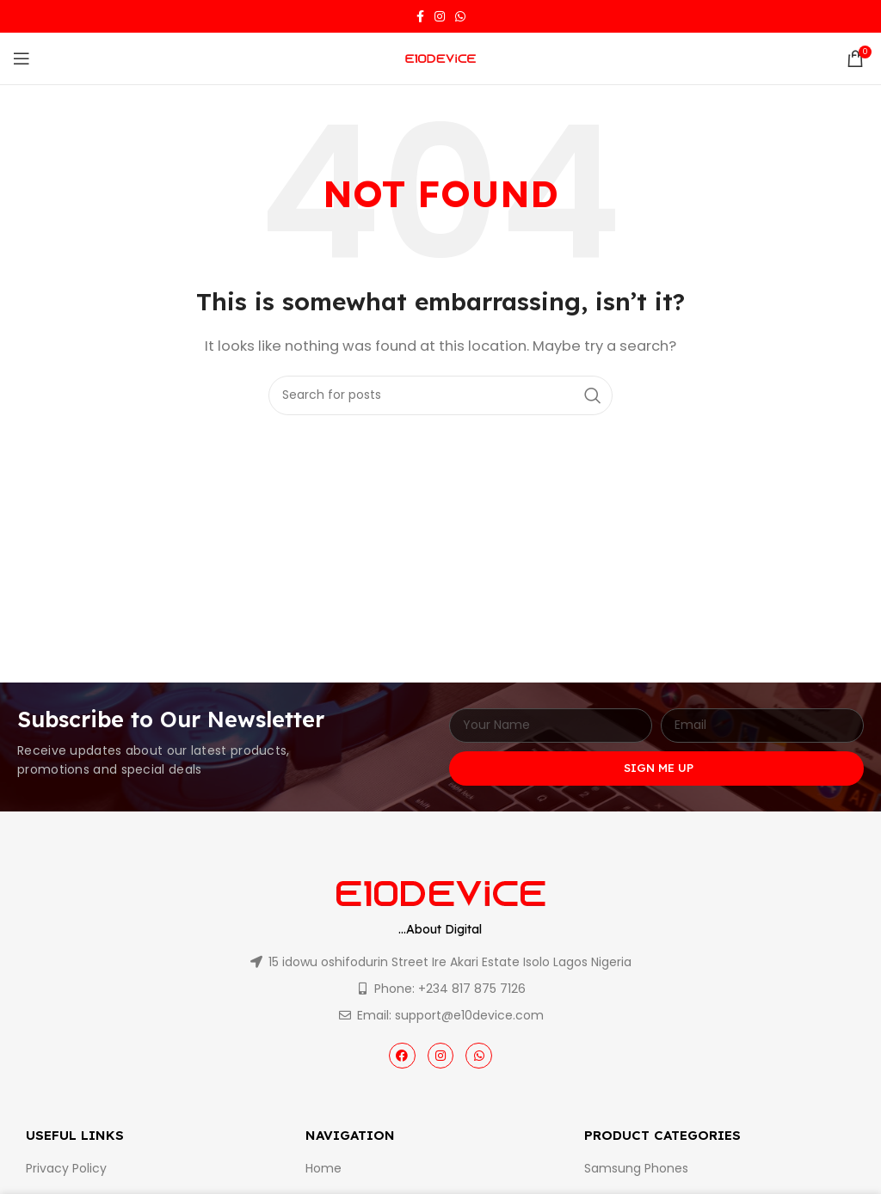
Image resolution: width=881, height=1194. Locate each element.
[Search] (440, 395)
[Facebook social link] (420, 16)
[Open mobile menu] (21, 58)
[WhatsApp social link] (460, 16)
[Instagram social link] (439, 16)
